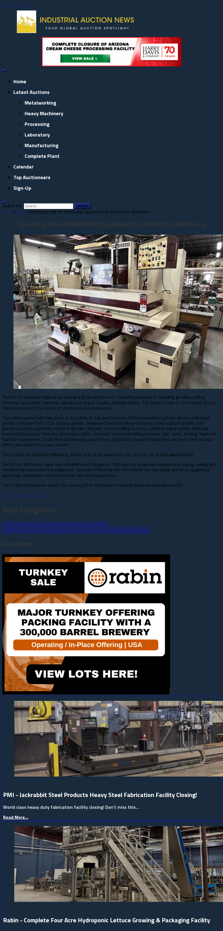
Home (19, 81)
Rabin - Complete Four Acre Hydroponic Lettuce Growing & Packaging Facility (106, 920)
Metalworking (40, 103)
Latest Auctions (31, 92)
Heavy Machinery (44, 113)
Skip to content (17, 4)
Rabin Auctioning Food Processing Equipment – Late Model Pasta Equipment (75, 530)
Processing (37, 124)
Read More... (15, 817)
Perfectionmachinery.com (26, 494)
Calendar (23, 166)
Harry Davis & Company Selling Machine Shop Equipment (55, 525)
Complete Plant (42, 156)
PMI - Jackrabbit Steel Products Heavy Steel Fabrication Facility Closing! (100, 795)
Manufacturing (41, 145)
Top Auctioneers (31, 177)
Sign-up (22, 188)
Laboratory (37, 134)
